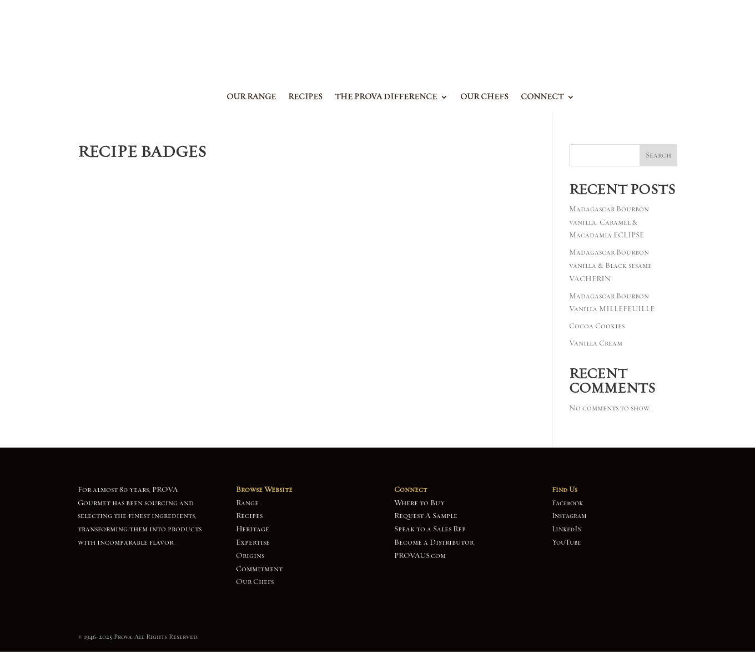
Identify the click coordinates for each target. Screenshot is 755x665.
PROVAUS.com (420, 556)
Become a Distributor (434, 542)
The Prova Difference (386, 97)
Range (247, 503)
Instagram (569, 515)
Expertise (253, 542)
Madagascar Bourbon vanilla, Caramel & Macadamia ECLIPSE (609, 222)
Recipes (305, 97)
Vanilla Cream (595, 343)
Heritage (252, 529)
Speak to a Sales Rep (430, 529)
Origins (250, 556)
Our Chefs (484, 97)
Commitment (259, 569)
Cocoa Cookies (597, 326)
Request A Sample (425, 516)
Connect (542, 97)
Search (658, 155)
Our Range (251, 97)
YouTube (566, 542)
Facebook (567, 503)
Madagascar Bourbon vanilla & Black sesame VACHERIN (610, 265)
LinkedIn (567, 529)
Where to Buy (419, 503)
